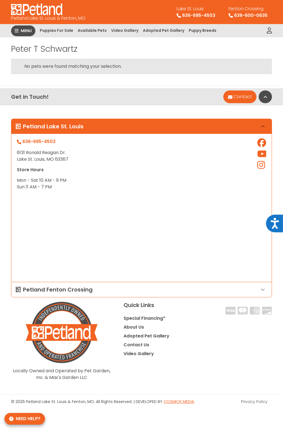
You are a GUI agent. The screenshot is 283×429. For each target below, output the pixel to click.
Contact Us (136, 345)
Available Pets (92, 30)
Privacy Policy (254, 401)
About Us (134, 327)
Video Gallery (124, 30)
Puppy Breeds (202, 30)
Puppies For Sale (56, 30)
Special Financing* (144, 318)
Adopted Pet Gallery (163, 30)
